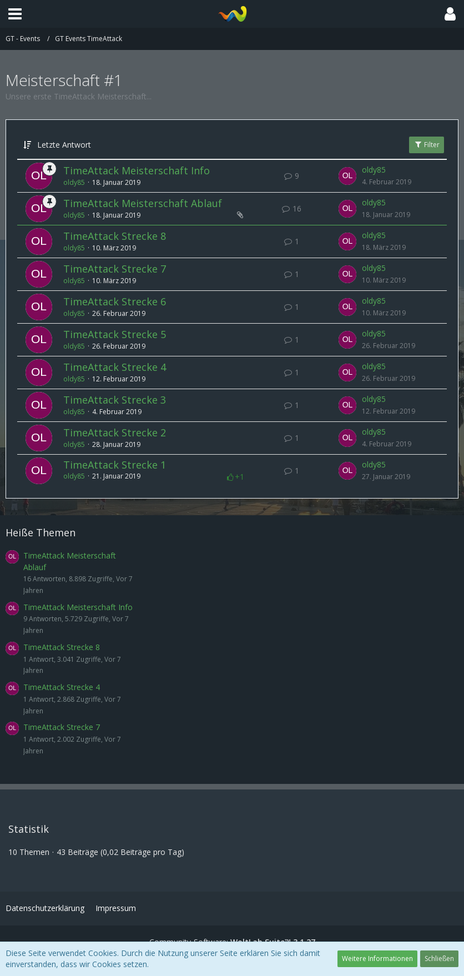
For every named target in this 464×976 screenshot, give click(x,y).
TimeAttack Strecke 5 (114, 334)
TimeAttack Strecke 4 (114, 367)
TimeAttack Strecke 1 (114, 464)
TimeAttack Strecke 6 (114, 301)
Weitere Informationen (377, 958)
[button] (15, 14)
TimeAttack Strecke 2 (114, 432)
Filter (426, 144)
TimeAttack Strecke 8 (114, 236)
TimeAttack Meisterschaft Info (136, 170)
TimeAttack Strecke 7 (114, 268)
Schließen (439, 958)
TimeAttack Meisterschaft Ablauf (142, 203)
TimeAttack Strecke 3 (114, 399)
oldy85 (74, 182)
